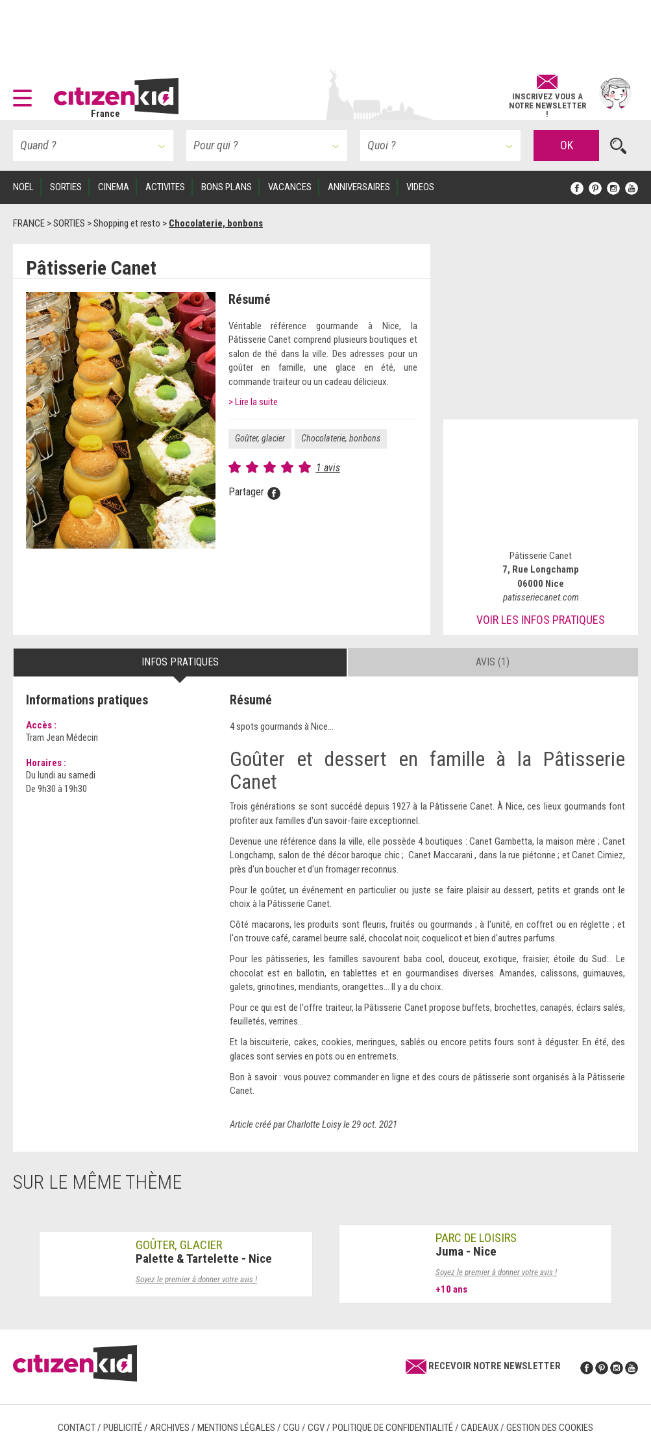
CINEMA (113, 187)
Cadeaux (479, 1427)
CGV (316, 1427)
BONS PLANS (226, 187)
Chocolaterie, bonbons (340, 438)
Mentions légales (236, 1427)
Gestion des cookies (549, 1427)
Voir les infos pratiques (540, 619)
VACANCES (290, 187)
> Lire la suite (253, 402)
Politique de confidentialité (392, 1427)
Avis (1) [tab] (493, 662)
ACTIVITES (165, 187)
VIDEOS (420, 187)
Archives (170, 1427)
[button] (25, 93)
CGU (291, 1427)
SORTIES (66, 187)
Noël (23, 187)
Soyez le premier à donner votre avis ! (196, 1279)
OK (566, 145)
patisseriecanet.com (541, 597)
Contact (76, 1427)
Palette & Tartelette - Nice (204, 1258)
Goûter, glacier (260, 438)
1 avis (328, 468)
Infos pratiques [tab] (180, 662)
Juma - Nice (466, 1251)
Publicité (122, 1427)
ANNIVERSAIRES (359, 187)
